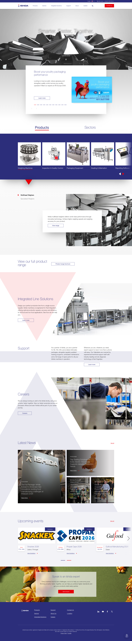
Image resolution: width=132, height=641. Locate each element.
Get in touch (66, 591)
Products (35, 5)
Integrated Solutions (56, 5)
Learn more (42, 98)
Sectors (44, 5)
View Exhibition (32, 553)
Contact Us (70, 610)
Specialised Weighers (27, 199)
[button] (34, 108)
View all (112, 521)
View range (55, 225)
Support (68, 5)
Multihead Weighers (27, 195)
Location (69, 613)
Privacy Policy (64, 633)
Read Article (25, 497)
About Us (53, 613)
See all (112, 443)
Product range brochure (63, 264)
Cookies (69, 633)
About (77, 5)
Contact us (109, 5)
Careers (85, 5)
